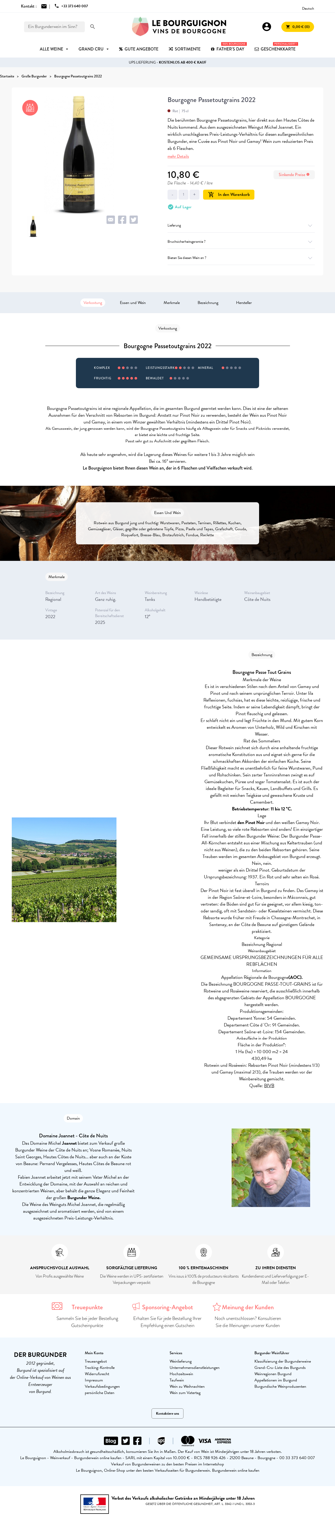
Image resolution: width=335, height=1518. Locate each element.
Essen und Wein (133, 303)
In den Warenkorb (229, 194)
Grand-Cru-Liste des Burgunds (280, 1367)
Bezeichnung (208, 303)
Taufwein (177, 1380)
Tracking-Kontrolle (100, 1367)
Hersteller (244, 303)
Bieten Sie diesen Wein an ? (241, 258)
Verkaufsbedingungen (102, 1386)
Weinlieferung (181, 1361)
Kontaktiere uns (167, 1413)
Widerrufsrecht (97, 1374)
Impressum (94, 1380)
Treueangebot (96, 1361)
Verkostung (92, 303)
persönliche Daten (99, 1393)
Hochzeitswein (181, 1374)
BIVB (269, 1085)
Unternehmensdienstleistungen (195, 1367)
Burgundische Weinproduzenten (280, 1386)
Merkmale (172, 303)
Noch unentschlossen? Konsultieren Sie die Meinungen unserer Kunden (248, 1322)
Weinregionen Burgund (273, 1374)
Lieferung (241, 225)
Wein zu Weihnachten (187, 1386)
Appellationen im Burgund (275, 1380)
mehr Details (178, 156)
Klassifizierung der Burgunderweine (282, 1361)
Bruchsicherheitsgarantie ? (241, 241)
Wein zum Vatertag (185, 1393)
